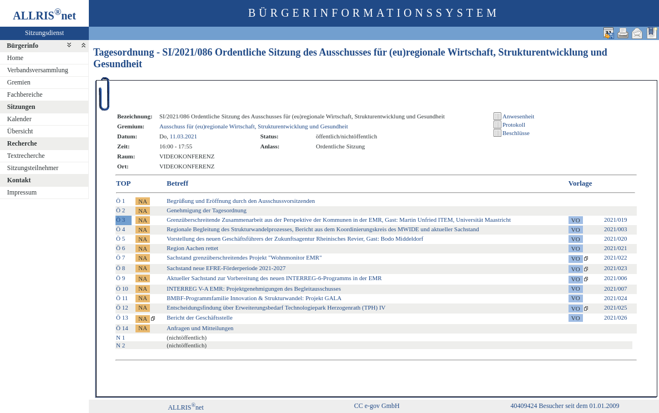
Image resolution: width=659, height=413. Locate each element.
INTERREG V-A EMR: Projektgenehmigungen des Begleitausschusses (254, 288)
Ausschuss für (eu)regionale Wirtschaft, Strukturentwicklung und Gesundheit (253, 126)
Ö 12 (122, 307)
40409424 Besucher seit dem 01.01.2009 (565, 406)
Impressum (22, 192)
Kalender (19, 119)
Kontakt (19, 180)
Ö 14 (122, 328)
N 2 (120, 345)
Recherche (22, 143)
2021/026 (615, 317)
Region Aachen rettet (192, 248)
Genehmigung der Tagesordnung (207, 210)
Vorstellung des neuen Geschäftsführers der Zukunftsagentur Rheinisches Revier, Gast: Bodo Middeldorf (295, 238)
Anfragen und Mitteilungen (200, 328)
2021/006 (615, 278)
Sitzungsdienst (44, 33)
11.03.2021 (183, 136)
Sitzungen (21, 107)
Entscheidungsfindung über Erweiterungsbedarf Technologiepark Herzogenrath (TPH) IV (276, 307)
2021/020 (615, 238)
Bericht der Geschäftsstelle (200, 317)
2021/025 (615, 307)
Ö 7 (120, 257)
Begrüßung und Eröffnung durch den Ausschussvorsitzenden (241, 200)
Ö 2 (120, 210)
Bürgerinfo (22, 45)
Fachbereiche (25, 94)
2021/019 (615, 219)
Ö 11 (122, 298)
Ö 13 (122, 317)
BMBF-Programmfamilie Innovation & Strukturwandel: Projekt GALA (254, 298)
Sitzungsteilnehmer (33, 168)
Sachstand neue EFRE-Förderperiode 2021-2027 (226, 268)
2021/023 (615, 268)
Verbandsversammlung (37, 70)
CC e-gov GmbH (377, 406)
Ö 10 (122, 288)
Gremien (19, 82)
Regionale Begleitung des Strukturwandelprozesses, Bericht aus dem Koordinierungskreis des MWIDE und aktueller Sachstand (323, 229)
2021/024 (615, 298)
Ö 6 (120, 248)
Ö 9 (120, 278)
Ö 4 (120, 229)
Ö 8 (120, 268)
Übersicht (20, 131)
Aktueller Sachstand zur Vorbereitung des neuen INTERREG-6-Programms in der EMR (274, 278)
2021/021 (615, 248)
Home (15, 58)
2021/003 (615, 229)
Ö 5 (120, 238)
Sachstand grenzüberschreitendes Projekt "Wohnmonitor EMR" (244, 257)
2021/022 (615, 257)
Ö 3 (120, 219)
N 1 (120, 337)
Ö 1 (120, 200)
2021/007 (615, 288)
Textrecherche (26, 156)
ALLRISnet (185, 407)
